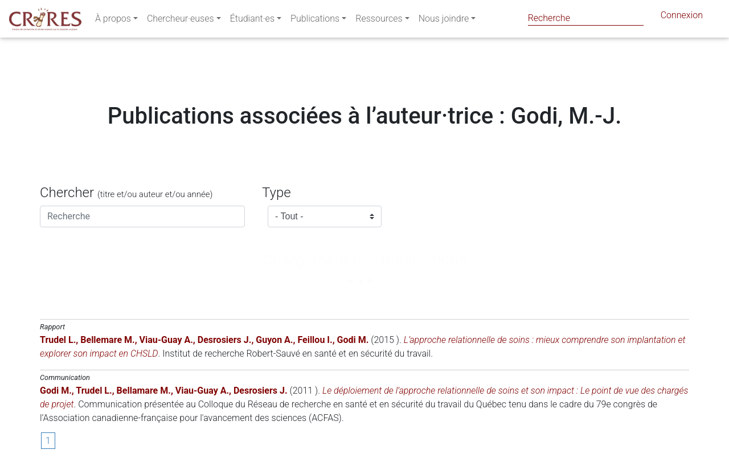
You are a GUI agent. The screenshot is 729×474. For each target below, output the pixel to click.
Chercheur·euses (180, 20)
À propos (113, 20)
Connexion (682, 17)
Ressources (378, 20)
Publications (314, 20)
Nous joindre (444, 20)
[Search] (586, 18)
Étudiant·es (252, 20)
